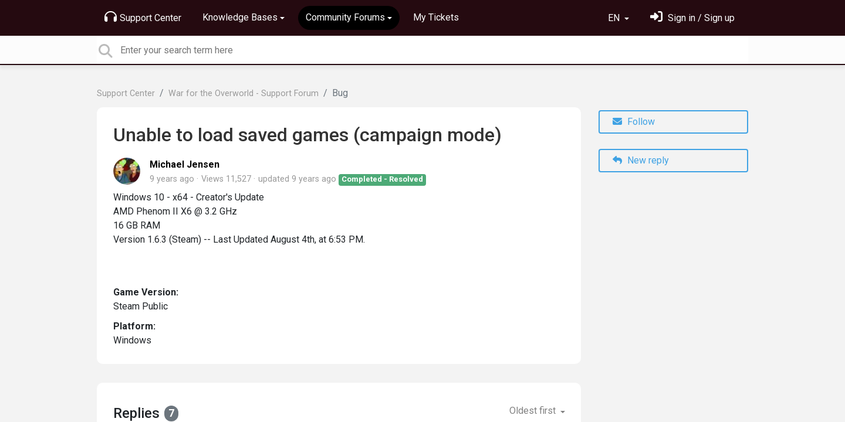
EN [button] (615, 17)
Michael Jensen (184, 164)
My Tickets (436, 17)
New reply (641, 160)
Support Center (142, 17)
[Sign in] (692, 18)
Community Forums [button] (345, 17)
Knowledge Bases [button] (240, 17)
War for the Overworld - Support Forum (243, 93)
